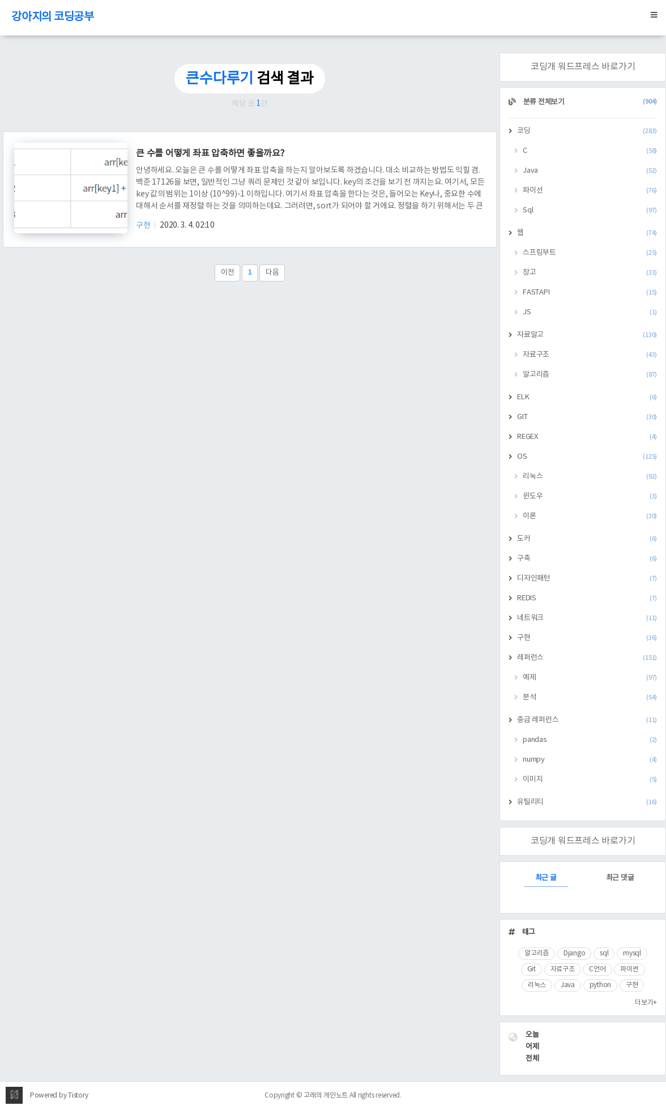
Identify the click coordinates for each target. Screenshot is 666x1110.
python (601, 985)
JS (590, 312)
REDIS (587, 598)
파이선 (590, 190)
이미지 (590, 779)
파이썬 (629, 969)
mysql (632, 953)
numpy (590, 760)
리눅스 (590, 476)
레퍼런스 (587, 658)
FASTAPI (590, 292)
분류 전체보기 (589, 102)
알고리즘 (590, 375)
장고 (590, 273)
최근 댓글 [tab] (620, 878)
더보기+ (646, 1002)
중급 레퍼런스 (587, 720)
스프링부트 (590, 253)
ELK (587, 397)
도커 (587, 539)
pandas (590, 740)
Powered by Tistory (59, 1095)
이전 (227, 272)
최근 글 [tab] (546, 878)
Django (574, 953)
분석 (590, 697)
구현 (144, 225)
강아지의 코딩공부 (52, 17)
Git (531, 969)
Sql (590, 210)
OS (587, 457)
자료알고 (587, 335)
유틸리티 (587, 802)
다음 (272, 272)
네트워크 (587, 618)
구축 (587, 559)
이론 (590, 516)
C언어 (597, 969)
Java (590, 171)
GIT (587, 417)
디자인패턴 (587, 578)
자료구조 (590, 355)
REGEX (587, 437)
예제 (590, 678)
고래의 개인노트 (326, 1095)
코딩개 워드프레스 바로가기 (583, 67)
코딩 (587, 131)
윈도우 (590, 496)
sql (604, 953)
